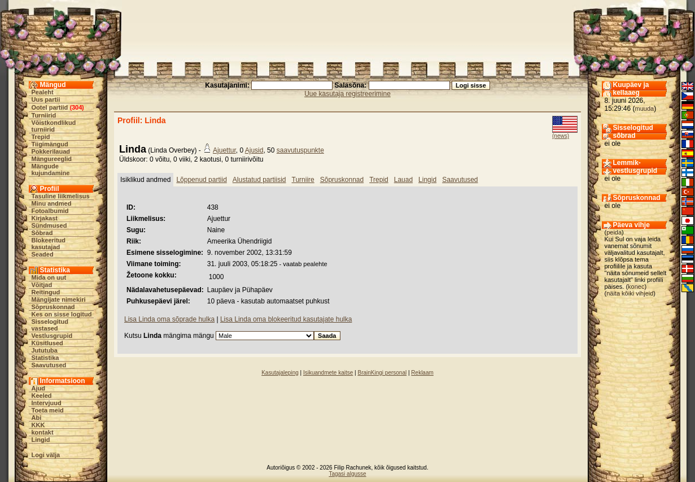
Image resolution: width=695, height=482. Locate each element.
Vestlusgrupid (52, 335)
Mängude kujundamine (51, 169)
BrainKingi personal (381, 373)
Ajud (38, 388)
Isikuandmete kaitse (328, 373)
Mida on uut (49, 277)
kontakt (43, 432)
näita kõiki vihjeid (629, 293)
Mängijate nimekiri (59, 299)
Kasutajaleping (280, 373)
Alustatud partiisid (259, 180)
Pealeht (43, 92)
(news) (560, 136)
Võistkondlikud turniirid (54, 126)
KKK (38, 425)
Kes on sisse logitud (62, 314)
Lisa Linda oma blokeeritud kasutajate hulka (286, 319)
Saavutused (49, 365)
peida (614, 232)
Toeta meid (48, 410)
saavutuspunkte (300, 150)
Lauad (403, 180)
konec (636, 286)
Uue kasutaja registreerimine (347, 94)
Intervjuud (47, 403)
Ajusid (254, 150)
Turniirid (44, 115)
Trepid (41, 136)
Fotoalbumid (50, 210)
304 (77, 107)
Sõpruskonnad (53, 306)
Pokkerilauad (51, 151)
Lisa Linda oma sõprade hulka (169, 319)
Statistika (45, 357)
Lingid (41, 439)
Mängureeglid (52, 158)
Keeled (42, 395)
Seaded (43, 254)
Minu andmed (52, 203)
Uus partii (46, 99)
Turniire (303, 180)
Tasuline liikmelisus (61, 196)
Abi (37, 417)
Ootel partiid (50, 107)
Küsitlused (47, 343)
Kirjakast (45, 218)
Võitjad (42, 284)
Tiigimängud (50, 144)
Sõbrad (42, 232)
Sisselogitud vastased (50, 325)
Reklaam (422, 373)
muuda (644, 108)
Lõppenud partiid (201, 180)
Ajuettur (224, 150)
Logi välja (46, 454)
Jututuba (45, 350)
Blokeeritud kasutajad (49, 243)
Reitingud (46, 292)
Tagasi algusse (347, 474)
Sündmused (49, 225)
